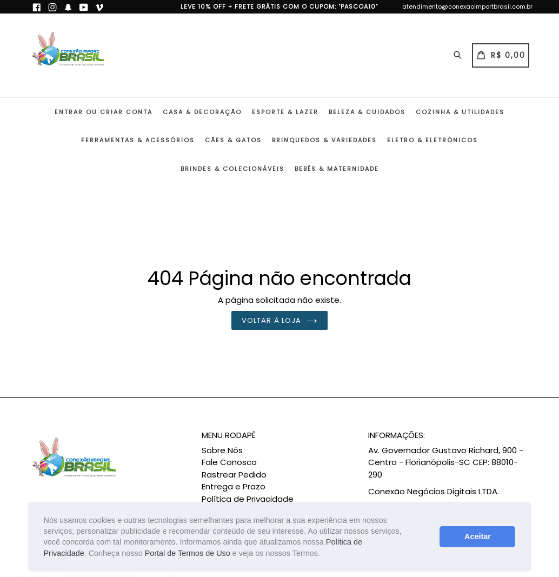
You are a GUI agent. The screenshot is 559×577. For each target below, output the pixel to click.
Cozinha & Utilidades (460, 112)
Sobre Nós (222, 450)
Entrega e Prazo (233, 486)
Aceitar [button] (477, 536)
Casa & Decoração (202, 112)
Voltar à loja (279, 320)
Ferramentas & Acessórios (138, 140)
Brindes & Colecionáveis (232, 168)
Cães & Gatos (233, 140)
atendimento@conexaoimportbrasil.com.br (467, 6)
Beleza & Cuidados (367, 112)
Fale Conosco (229, 462)
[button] (323, 554)
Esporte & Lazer (285, 112)
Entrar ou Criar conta (103, 112)
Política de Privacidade (248, 499)
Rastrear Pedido (234, 474)
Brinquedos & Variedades (324, 140)
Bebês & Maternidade (337, 168)
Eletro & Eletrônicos (432, 140)
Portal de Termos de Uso (187, 553)
